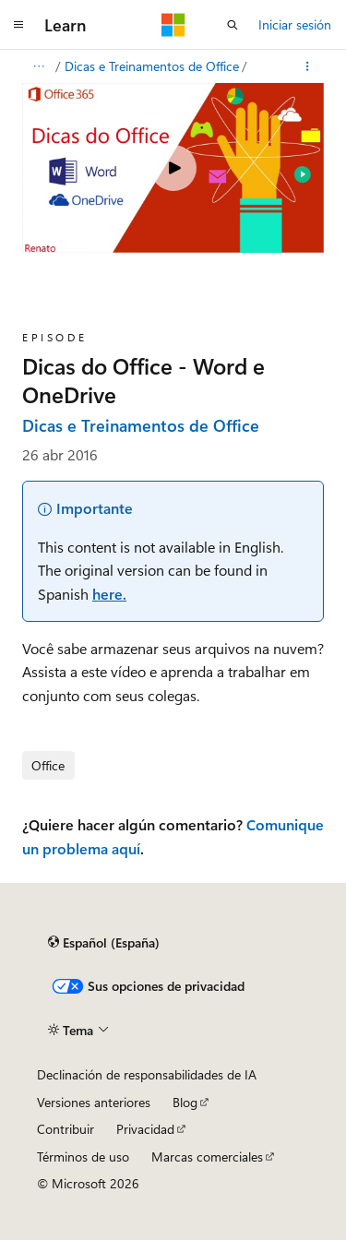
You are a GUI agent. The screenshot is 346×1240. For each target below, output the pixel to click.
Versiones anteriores (93, 1102)
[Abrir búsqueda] (232, 25)
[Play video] (173, 168)
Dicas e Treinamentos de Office (152, 66)
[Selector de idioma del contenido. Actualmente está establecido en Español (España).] (104, 943)
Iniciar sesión (294, 24)
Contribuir (65, 1129)
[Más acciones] (308, 66)
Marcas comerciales (207, 1156)
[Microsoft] (173, 25)
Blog (185, 1102)
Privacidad (145, 1129)
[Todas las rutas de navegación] (38, 66)
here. (109, 593)
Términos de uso (83, 1156)
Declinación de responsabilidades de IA (147, 1074)
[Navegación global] (18, 25)
